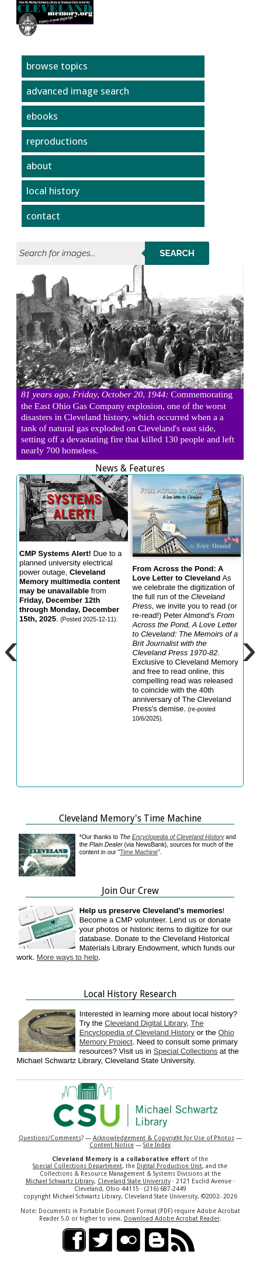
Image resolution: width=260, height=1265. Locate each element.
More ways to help (68, 957)
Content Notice (111, 1144)
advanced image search (77, 91)
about (39, 166)
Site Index (157, 1144)
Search (177, 253)
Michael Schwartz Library (60, 1180)
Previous (31, 342)
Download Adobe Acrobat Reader (172, 1218)
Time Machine (139, 852)
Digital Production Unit (169, 1165)
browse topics (57, 66)
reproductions (57, 141)
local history (52, 191)
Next (229, 342)
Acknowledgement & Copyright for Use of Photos (163, 1137)
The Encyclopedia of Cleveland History (141, 1028)
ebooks (42, 116)
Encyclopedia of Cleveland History (178, 837)
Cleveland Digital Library (145, 1023)
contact (43, 216)
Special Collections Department (77, 1165)
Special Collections (186, 1051)
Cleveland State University (134, 1180)
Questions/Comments (50, 1137)
